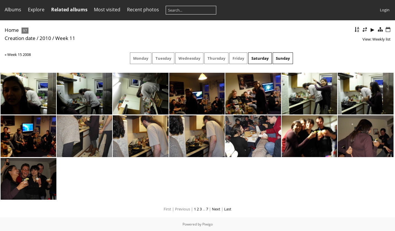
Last (227, 209)
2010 (45, 38)
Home (12, 30)
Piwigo (207, 224)
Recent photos (143, 9)
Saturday (260, 58)
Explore (36, 9)
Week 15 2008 (19, 54)
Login (384, 9)
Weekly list (381, 39)
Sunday (283, 58)
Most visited (107, 9)
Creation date (20, 38)
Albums (13, 9)
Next (216, 209)
